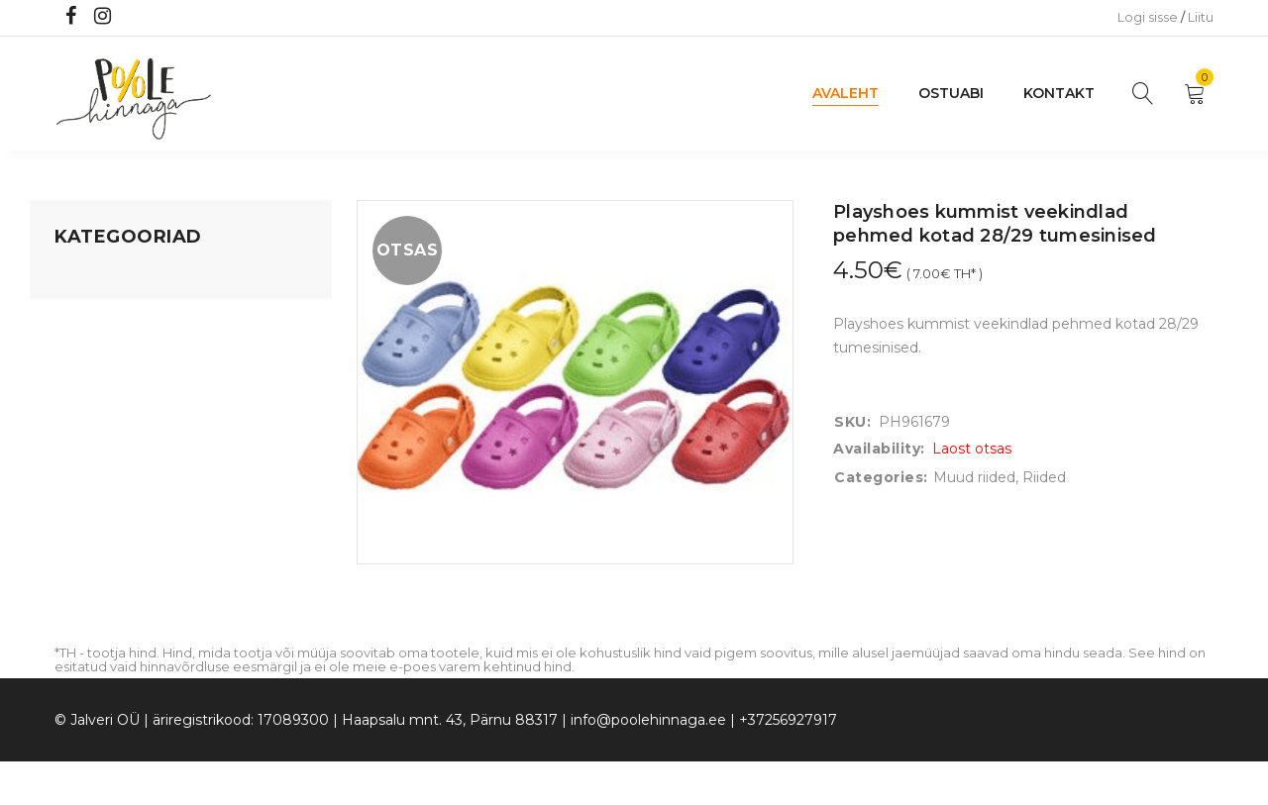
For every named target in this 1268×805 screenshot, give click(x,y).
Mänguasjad (96, 278)
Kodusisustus (100, 353)
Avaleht (845, 93)
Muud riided (974, 477)
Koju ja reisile (98, 316)
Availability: (879, 448)
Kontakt (1059, 93)
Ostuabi (951, 93)
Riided (76, 504)
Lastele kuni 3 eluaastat (135, 391)
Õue (69, 466)
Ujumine (83, 542)
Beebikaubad (100, 429)
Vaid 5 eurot (95, 579)
